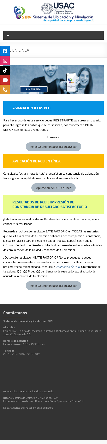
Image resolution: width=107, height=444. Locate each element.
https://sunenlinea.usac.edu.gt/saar (53, 146)
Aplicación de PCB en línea (53, 188)
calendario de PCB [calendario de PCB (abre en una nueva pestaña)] (68, 266)
